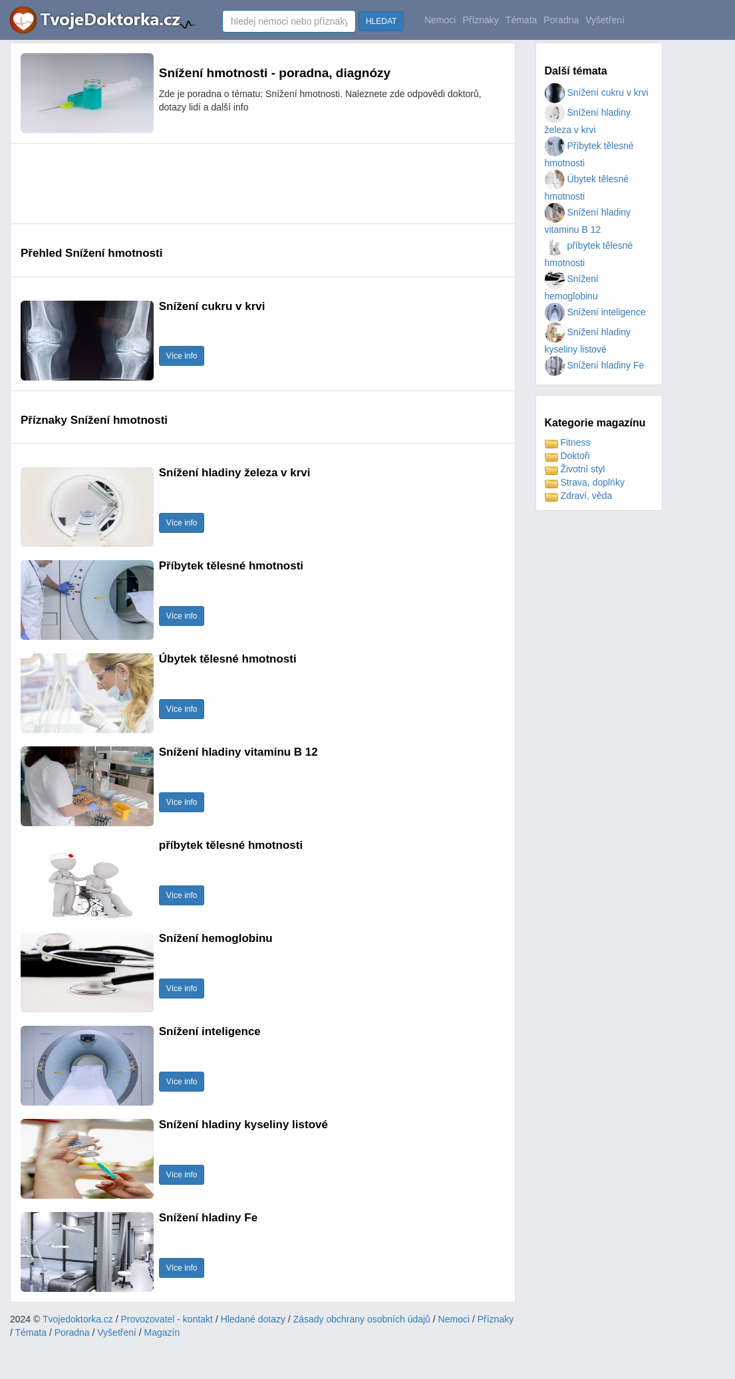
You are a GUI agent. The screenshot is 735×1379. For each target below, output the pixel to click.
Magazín (162, 1332)
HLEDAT (381, 21)
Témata (521, 20)
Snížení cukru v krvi (597, 92)
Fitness (568, 442)
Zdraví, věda (579, 495)
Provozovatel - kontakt (167, 1319)
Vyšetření (605, 20)
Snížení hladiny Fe (595, 365)
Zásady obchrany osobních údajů (361, 1319)
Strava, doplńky (585, 482)
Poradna (561, 20)
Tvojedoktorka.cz (78, 1319)
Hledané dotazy (253, 1319)
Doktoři (567, 455)
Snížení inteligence (595, 312)
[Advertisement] (263, 184)
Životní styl (575, 469)
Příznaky (480, 20)
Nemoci (440, 20)
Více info (182, 356)
